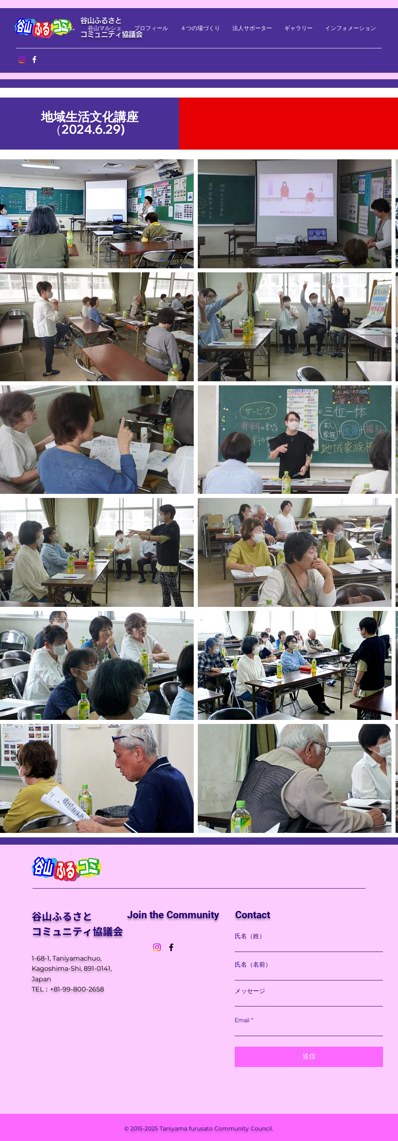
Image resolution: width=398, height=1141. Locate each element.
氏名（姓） (250, 936)
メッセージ (250, 991)
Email (242, 1020)
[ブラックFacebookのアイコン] (171, 947)
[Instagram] (157, 947)
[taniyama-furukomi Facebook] (34, 59)
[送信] (309, 1057)
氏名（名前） (253, 964)
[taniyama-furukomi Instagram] (22, 59)
